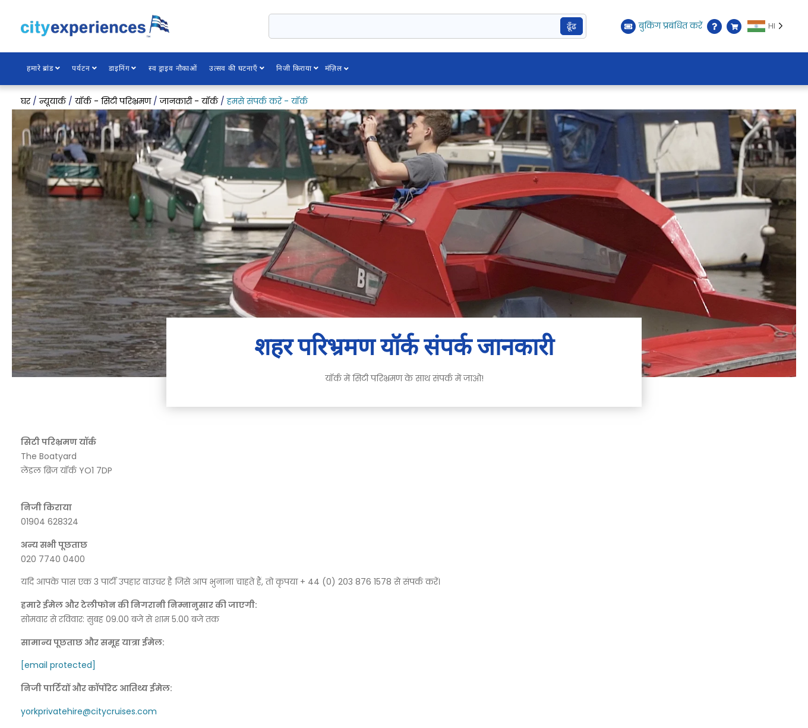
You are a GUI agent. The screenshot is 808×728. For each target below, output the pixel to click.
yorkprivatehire (52, 711)
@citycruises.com (120, 711)
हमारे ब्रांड (44, 68)
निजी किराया (298, 68)
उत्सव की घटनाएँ (238, 68)
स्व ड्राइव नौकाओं (173, 68)
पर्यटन (84, 68)
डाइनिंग (123, 68)
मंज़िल (338, 68)
